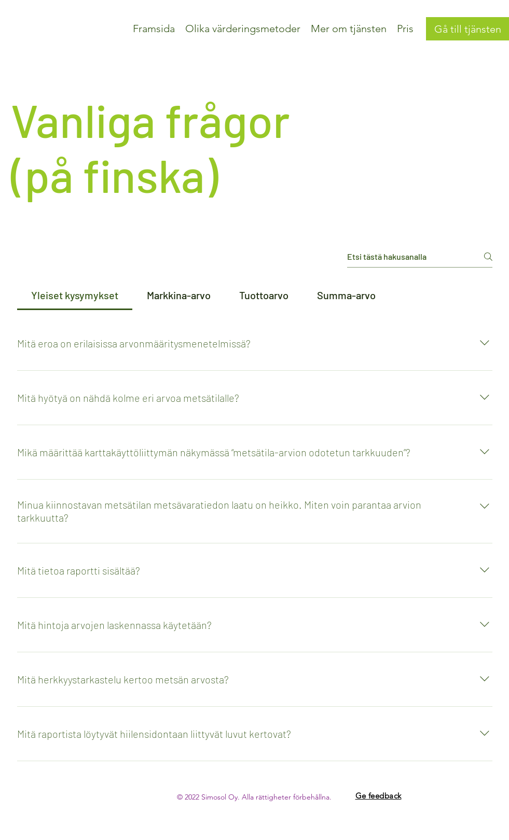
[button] (243, 28)
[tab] (75, 295)
